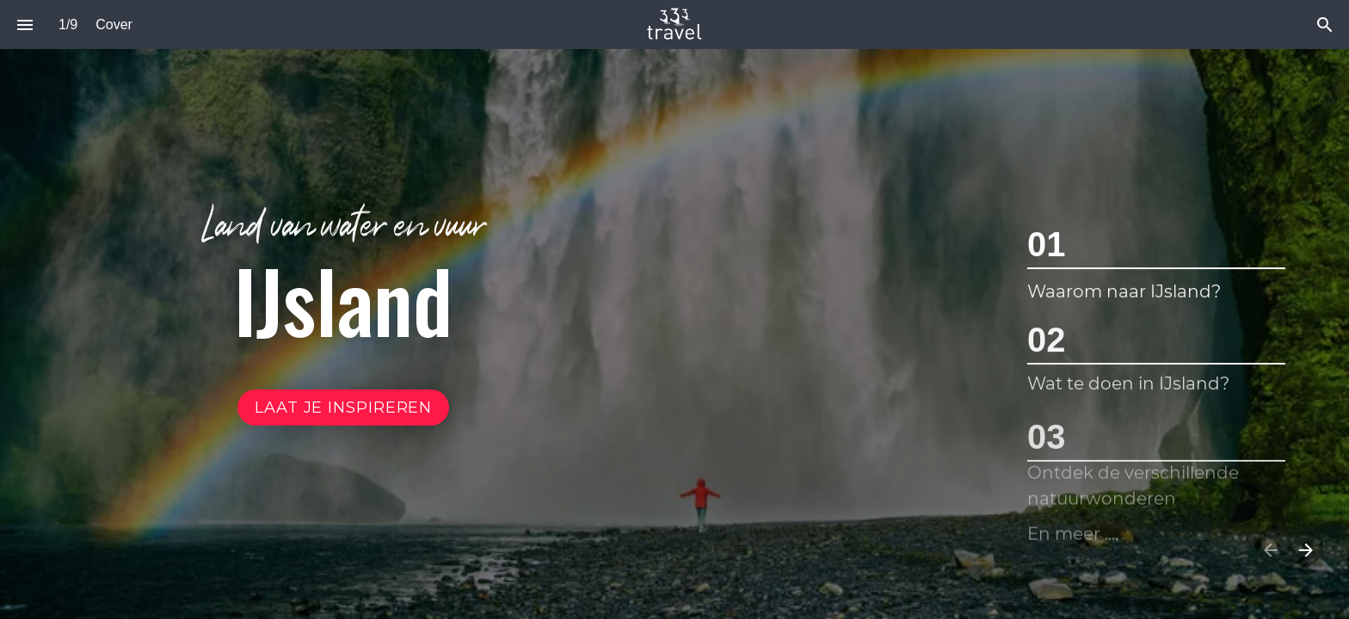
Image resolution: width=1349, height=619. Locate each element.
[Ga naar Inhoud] (343, 407)
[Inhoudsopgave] (24, 24)
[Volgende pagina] (1305, 549)
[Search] (1324, 24)
